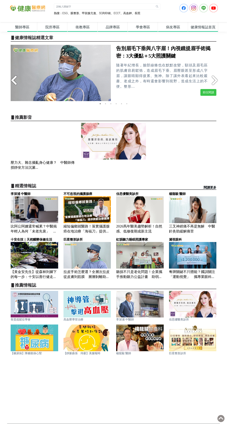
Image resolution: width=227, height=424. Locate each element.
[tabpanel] (113, 73)
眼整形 (75, 13)
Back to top (221, 418)
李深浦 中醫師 (21, 194)
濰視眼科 (175, 239)
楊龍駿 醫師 (177, 194)
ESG (65, 13)
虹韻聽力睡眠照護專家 (132, 239)
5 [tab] (121, 104)
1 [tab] (100, 104)
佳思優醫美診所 (127, 194)
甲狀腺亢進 (89, 13)
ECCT (117, 13)
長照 (137, 13)
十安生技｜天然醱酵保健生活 (31, 239)
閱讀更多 (210, 187)
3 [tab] (111, 104)
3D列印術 (105, 13)
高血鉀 (127, 13)
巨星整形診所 (73, 239)
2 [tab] (105, 104)
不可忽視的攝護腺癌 (77, 194)
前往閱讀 (208, 92)
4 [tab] (116, 104)
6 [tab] (127, 104)
